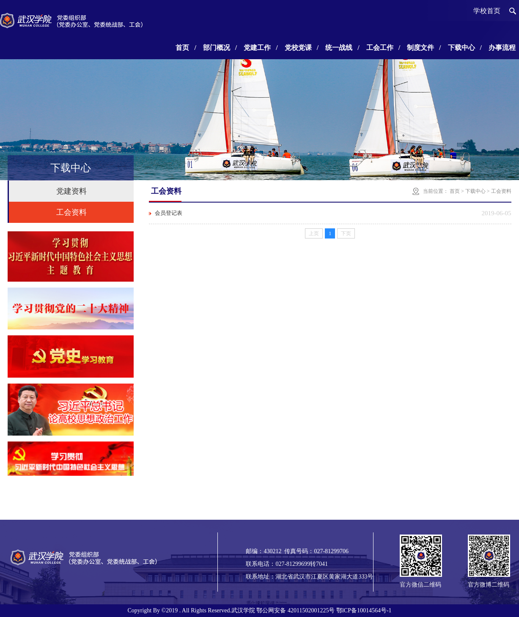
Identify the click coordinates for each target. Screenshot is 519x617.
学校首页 (486, 10)
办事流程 (502, 47)
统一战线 (342, 47)
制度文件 (424, 47)
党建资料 (71, 191)
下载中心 (465, 47)
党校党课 (302, 47)
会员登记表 (168, 213)
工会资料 (71, 212)
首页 (186, 47)
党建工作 (260, 47)
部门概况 (220, 47)
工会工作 (383, 47)
